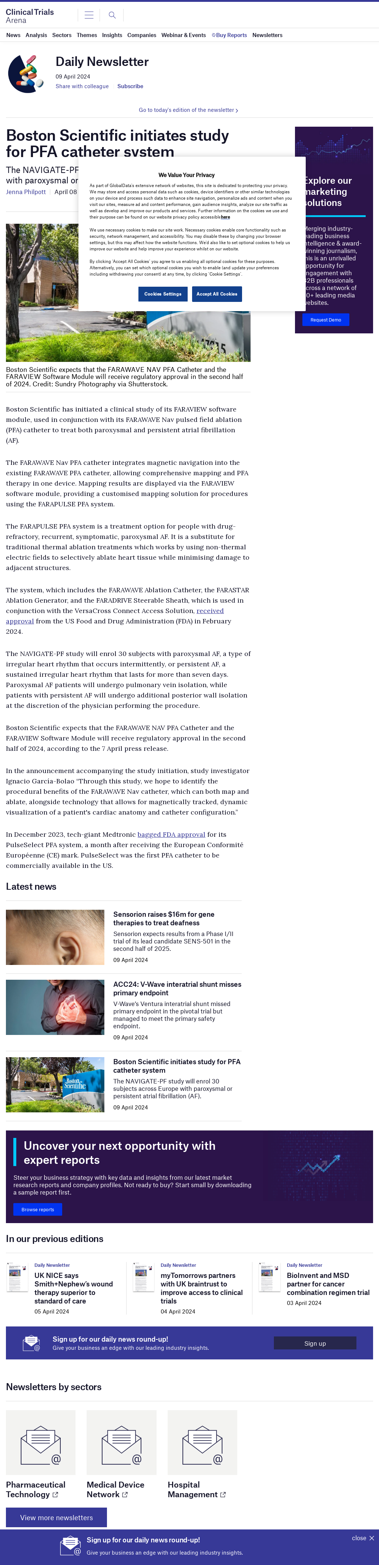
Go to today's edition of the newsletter (186, 109)
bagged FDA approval (171, 834)
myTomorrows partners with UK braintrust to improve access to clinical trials (202, 1288)
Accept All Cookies (217, 293)
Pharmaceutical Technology (36, 1489)
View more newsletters (56, 1517)
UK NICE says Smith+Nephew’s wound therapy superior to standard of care (73, 1288)
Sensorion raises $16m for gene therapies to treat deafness (164, 918)
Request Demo (326, 320)
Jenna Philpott (26, 191)
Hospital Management (196, 1489)
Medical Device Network (115, 1489)
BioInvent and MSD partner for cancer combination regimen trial (328, 1283)
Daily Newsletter (52, 1265)
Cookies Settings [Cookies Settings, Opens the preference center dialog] (162, 293)
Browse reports (37, 1209)
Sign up (315, 1343)
